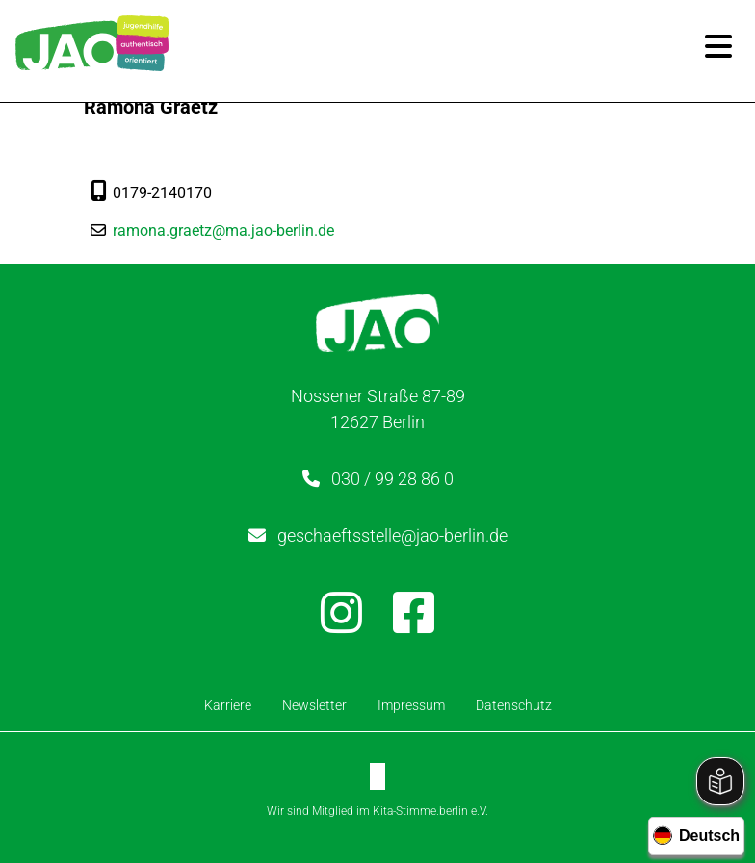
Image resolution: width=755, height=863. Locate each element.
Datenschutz (514, 705)
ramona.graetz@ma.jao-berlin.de (227, 230)
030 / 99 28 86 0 (392, 479)
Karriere (227, 705)
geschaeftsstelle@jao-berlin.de (392, 535)
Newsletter (314, 705)
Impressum (411, 705)
